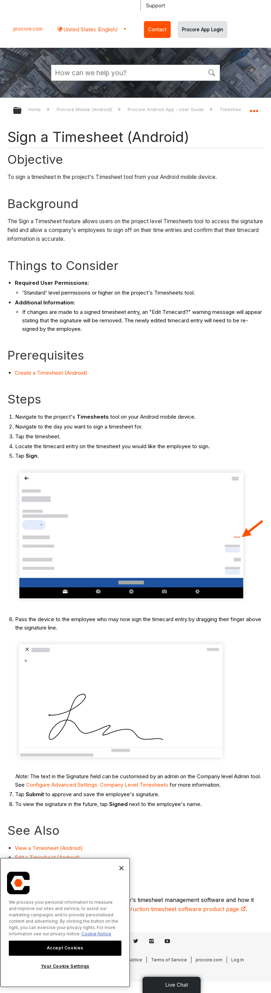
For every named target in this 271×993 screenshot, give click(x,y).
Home (35, 109)
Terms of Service (169, 959)
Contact (157, 29)
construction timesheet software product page (180, 909)
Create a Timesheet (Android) (51, 372)
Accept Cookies (65, 947)
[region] (65, 922)
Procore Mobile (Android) (85, 109)
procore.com (28, 29)
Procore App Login (202, 29)
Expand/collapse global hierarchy (21, 111)
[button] (211, 72)
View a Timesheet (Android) (49, 848)
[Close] (121, 868)
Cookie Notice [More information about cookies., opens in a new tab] (96, 933)
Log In (237, 959)
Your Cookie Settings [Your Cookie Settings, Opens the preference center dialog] (65, 966)
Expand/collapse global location (254, 108)
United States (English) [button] (90, 29)
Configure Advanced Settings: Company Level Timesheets (97, 784)
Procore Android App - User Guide (166, 109)
